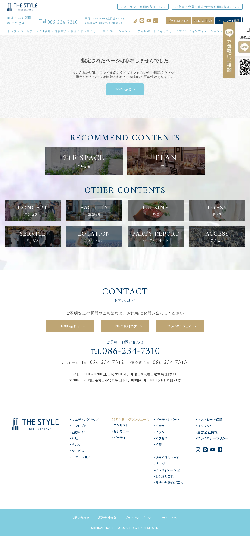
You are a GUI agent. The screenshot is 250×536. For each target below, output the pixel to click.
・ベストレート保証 (209, 419)
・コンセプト (78, 425)
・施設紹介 (77, 432)
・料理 (74, 438)
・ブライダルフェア (166, 457)
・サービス (77, 450)
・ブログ (159, 464)
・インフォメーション (168, 470)
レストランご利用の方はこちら (136, 7)
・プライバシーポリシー (212, 438)
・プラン (159, 432)
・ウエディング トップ (84, 419)
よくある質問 (21, 18)
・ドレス (75, 444)
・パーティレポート (167, 419)
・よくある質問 (164, 476)
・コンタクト (204, 425)
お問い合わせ (80, 517)
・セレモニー (120, 431)
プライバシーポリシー (139, 517)
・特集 (158, 444)
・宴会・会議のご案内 (169, 482)
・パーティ (119, 437)
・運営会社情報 (207, 432)
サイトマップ (170, 517)
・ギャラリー (162, 425)
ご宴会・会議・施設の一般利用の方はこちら (205, 7)
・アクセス (161, 438)
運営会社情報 (107, 517)
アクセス (18, 23)
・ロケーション (80, 457)
